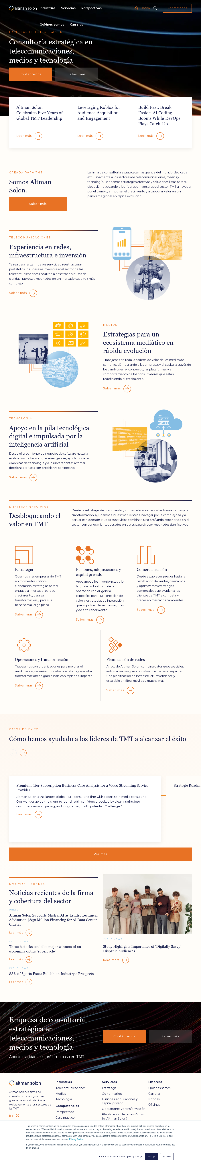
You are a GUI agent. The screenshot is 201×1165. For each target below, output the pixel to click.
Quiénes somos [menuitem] (159, 1088)
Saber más (76, 74)
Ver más (100, 854)
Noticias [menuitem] (153, 1099)
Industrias (47, 8)
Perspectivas (91, 8)
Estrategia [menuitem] (109, 1088)
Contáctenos (177, 8)
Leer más (29, 814)
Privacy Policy (76, 1139)
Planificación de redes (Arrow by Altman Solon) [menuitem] (123, 1116)
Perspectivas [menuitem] (65, 1112)
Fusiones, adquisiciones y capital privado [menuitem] (120, 1101)
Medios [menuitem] (61, 1093)
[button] (23, 753)
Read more (116, 960)
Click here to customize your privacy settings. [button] (121, 1156)
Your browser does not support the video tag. (100, 58)
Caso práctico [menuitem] (65, 1117)
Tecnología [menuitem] (64, 1099)
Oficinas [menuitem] (154, 1104)
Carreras (76, 24)
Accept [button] (151, 1156)
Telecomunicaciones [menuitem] (70, 1088)
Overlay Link (39, 122)
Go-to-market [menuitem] (112, 1093)
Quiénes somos (52, 24)
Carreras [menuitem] (154, 1093)
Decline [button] (167, 1156)
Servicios (68, 8)
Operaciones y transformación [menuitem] (123, 1109)
